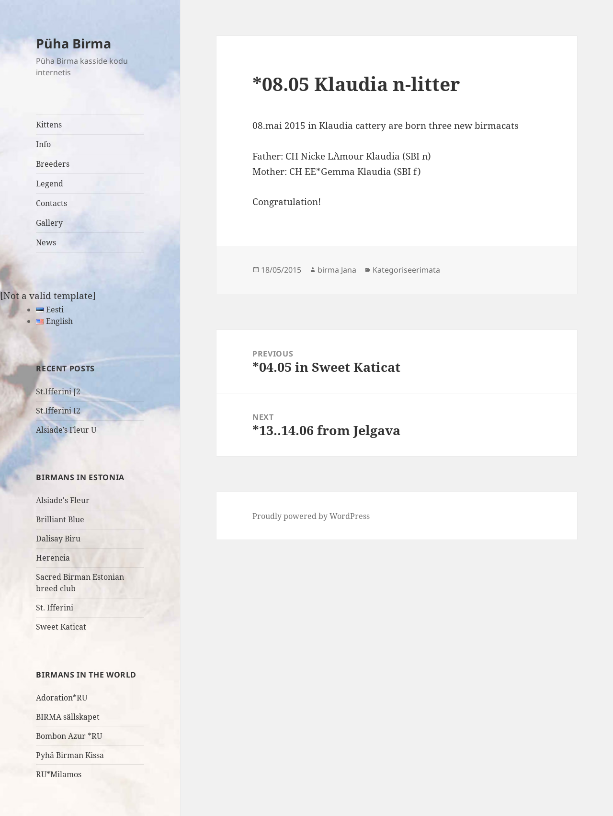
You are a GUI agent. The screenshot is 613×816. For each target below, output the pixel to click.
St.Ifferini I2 (58, 410)
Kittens (49, 124)
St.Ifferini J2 (58, 391)
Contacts (51, 203)
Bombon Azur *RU (69, 736)
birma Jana (337, 269)
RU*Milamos (58, 774)
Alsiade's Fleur (63, 500)
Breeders (52, 164)
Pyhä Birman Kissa (70, 755)
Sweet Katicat (61, 626)
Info (43, 144)
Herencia (53, 557)
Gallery (49, 223)
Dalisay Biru (58, 538)
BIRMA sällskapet (68, 717)
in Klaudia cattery (347, 125)
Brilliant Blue (60, 519)
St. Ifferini (54, 607)
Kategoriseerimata (406, 269)
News (46, 242)
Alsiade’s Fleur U (66, 430)
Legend (49, 183)
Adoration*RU (61, 697)
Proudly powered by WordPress (311, 516)
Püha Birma (73, 43)
